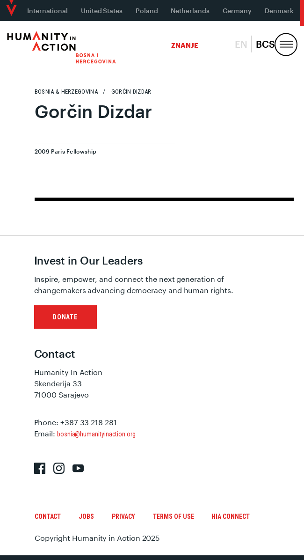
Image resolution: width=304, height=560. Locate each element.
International (47, 11)
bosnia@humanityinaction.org (96, 434)
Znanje (184, 45)
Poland (147, 11)
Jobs (86, 516)
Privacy (123, 516)
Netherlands (190, 11)
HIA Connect (230, 516)
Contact (48, 516)
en (241, 44)
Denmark (279, 11)
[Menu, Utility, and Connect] (286, 44)
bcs (265, 44)
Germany (237, 11)
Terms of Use (173, 516)
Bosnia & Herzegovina (66, 91)
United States (102, 11)
